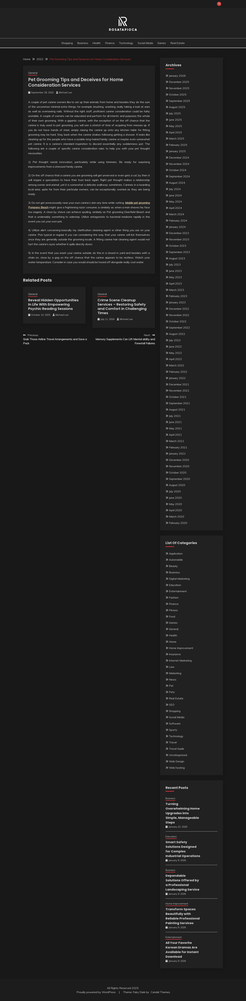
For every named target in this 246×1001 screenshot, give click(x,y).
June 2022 (175, 346)
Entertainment (178, 591)
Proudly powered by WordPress (96, 992)
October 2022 (177, 321)
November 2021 (179, 390)
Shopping (67, 43)
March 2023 (176, 290)
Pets (172, 692)
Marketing (175, 673)
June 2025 (175, 119)
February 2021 (178, 447)
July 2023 (175, 264)
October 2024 (177, 170)
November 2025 (179, 88)
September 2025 (179, 101)
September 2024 (179, 176)
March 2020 (176, 516)
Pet (171, 685)
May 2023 (175, 277)
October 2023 (177, 245)
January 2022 (177, 378)
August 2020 (177, 485)
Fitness (173, 610)
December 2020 (179, 460)
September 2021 (179, 403)
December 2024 (179, 157)
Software (175, 723)
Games (161, 43)
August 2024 (177, 182)
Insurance (175, 654)
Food (172, 616)
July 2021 (175, 416)
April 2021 (175, 434)
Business (82, 43)
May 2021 (175, 428)
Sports (173, 730)
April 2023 (175, 283)
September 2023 (179, 252)
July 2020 (175, 491)
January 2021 (177, 453)
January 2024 (177, 227)
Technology (126, 43)
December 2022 (179, 308)
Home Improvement (181, 648)
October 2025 (177, 94)
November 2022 (179, 315)
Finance (110, 43)
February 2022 (178, 371)
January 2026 (177, 75)
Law (171, 667)
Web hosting (177, 767)
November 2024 (179, 164)
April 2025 (175, 132)
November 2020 (179, 466)
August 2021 (177, 409)
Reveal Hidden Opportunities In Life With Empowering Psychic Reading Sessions (53, 304)
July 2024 (175, 189)
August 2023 (177, 258)
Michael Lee (65, 92)
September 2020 (179, 479)
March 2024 (176, 214)
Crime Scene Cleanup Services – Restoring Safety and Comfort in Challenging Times (122, 306)
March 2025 (176, 138)
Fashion (174, 597)
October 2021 (177, 397)
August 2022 (177, 334)
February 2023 (178, 296)
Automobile (176, 559)
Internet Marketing (180, 660)
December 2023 (179, 233)
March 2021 (176, 441)
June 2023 (175, 271)
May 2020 (175, 504)
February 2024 (178, 220)
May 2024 (175, 201)
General (32, 72)
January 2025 (177, 151)
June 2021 (175, 422)
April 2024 (175, 208)
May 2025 (175, 126)
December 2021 (179, 384)
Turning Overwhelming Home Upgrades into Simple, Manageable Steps (183, 813)
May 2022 (175, 353)
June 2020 (175, 497)
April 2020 (175, 510)
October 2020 (177, 472)
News (172, 679)
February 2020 (178, 523)
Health (96, 43)
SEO (171, 704)
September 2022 (179, 327)
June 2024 (175, 195)
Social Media (145, 43)
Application (176, 553)
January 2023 (177, 302)
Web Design (176, 761)
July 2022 (175, 340)
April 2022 (175, 359)
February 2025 (178, 145)
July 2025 (175, 113)
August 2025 (177, 107)
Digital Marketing (179, 578)
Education (175, 585)
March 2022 (176, 365)
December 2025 (179, 82)
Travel (173, 742)
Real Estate (177, 43)
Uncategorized (178, 755)
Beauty (173, 566)
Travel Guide (176, 748)
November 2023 (179, 239)
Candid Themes (160, 992)
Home (172, 641)
